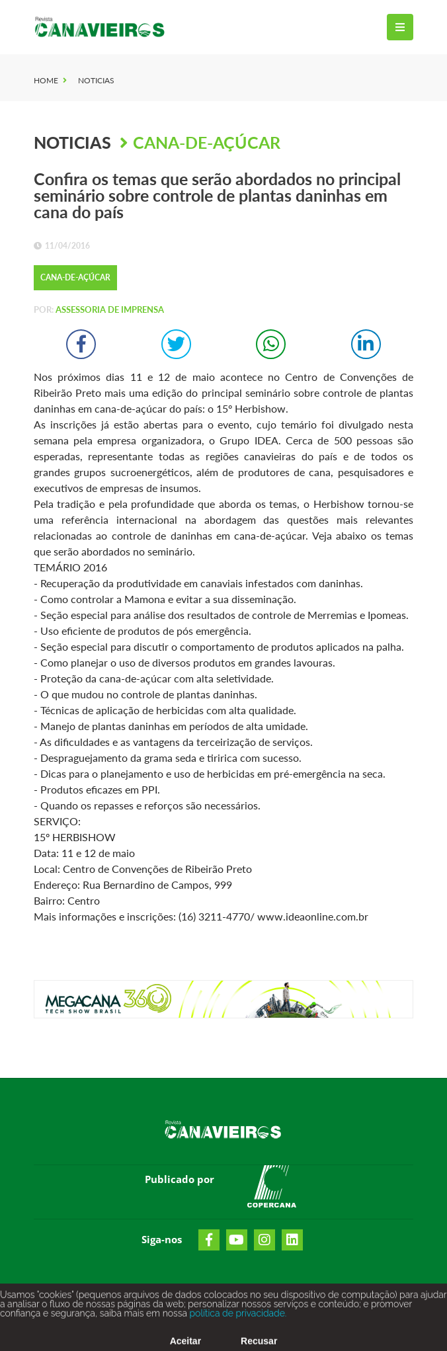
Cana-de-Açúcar (206, 142)
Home (46, 80)
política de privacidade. (236, 1320)
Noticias (96, 80)
